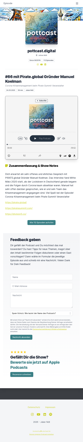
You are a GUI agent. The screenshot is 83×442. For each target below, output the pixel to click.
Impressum (50, 407)
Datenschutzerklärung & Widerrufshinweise (50, 329)
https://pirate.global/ (16, 202)
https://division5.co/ (15, 214)
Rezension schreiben (22, 374)
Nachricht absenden (21, 337)
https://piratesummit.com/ (18, 208)
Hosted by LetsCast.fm (41, 431)
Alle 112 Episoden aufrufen (41, 222)
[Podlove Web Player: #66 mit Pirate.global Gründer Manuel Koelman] (41, 127)
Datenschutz (34, 407)
